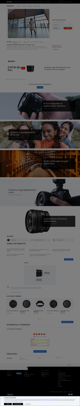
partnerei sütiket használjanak (48, 400)
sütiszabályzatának (17, 401)
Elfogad (8, 404)
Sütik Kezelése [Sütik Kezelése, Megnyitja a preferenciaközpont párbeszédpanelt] (27, 404)
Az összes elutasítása (17, 404)
